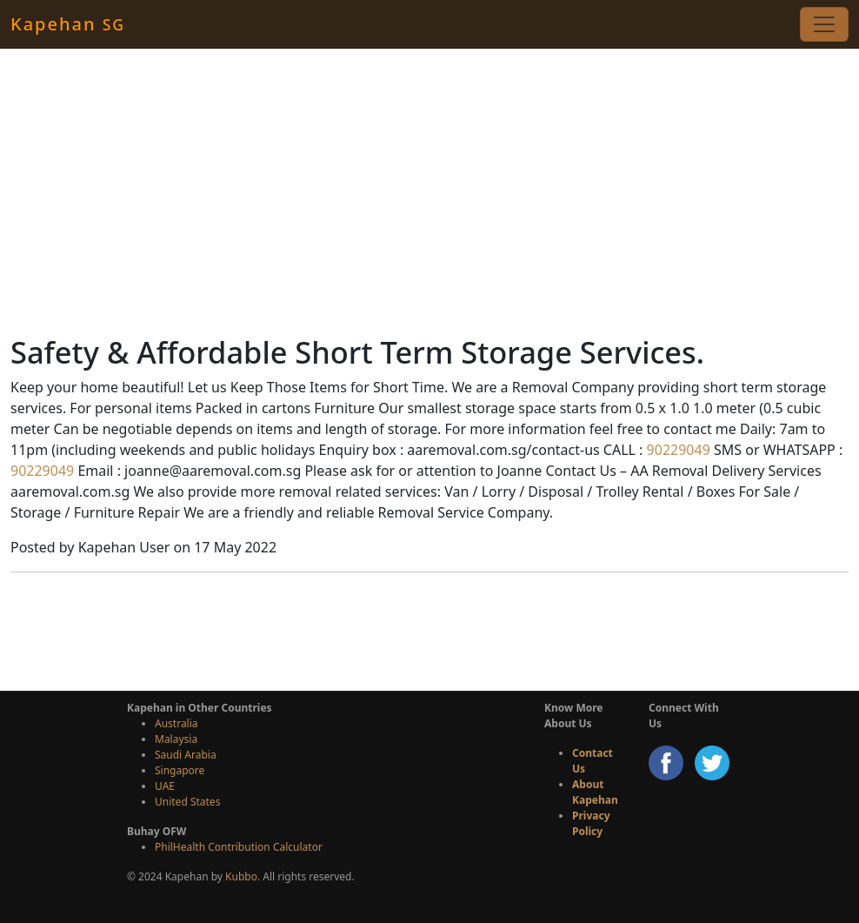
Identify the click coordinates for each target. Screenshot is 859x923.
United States (187, 801)
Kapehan (67, 24)
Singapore (179, 770)
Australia (176, 723)
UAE (165, 786)
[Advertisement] (429, 191)
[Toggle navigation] (824, 24)
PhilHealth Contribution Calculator (239, 846)
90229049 (676, 449)
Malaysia (176, 739)
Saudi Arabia (185, 754)
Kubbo (241, 876)
